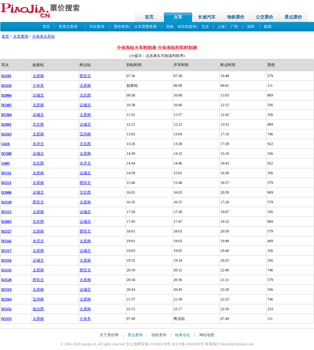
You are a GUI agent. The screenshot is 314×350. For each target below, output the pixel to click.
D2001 (6, 124)
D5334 (6, 85)
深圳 (250, 26)
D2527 (6, 231)
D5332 (6, 309)
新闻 (267, 26)
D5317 (6, 250)
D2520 (6, 202)
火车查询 (20, 36)
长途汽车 (207, 17)
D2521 (6, 182)
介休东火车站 (43, 36)
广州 (234, 26)
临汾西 (38, 309)
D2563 (6, 134)
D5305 (6, 105)
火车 (178, 17)
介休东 (38, 85)
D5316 (6, 260)
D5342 (6, 241)
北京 (205, 26)
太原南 (38, 76)
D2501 (6, 76)
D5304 (6, 114)
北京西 (85, 95)
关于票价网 (109, 335)
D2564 (6, 299)
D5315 (6, 212)
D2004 (6, 95)
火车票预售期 (145, 26)
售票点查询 (68, 26)
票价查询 (121, 26)
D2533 (6, 270)
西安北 (85, 76)
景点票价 (293, 17)
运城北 (38, 95)
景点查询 (135, 335)
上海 (221, 26)
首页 (149, 17)
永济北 (38, 144)
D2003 (6, 221)
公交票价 (264, 17)
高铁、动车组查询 (181, 26)
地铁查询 (158, 335)
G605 (5, 163)
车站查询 (96, 26)
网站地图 (206, 335)
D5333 (6, 318)
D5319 (6, 289)
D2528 (6, 280)
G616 (5, 144)
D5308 (6, 153)
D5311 (6, 173)
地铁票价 (235, 17)
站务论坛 (182, 335)
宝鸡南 (85, 134)
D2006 (6, 192)
